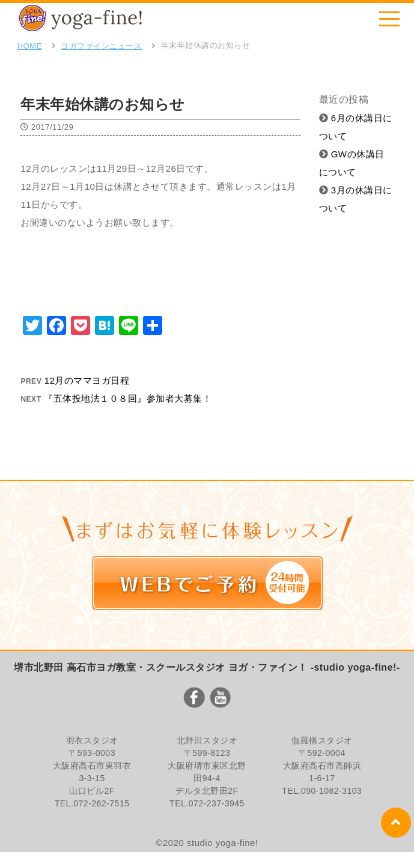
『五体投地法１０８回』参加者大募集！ (128, 398)
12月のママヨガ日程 (87, 380)
